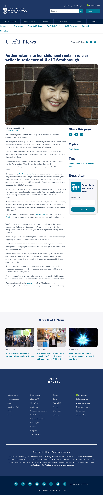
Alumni (45, 21)
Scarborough (40, 214)
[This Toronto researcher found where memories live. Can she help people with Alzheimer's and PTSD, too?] (51, 344)
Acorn (83, 5)
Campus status (94, 5)
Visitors (94, 21)
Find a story (18, 26)
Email (67, 5)
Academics (34, 407)
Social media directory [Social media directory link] (79, 484)
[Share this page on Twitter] (70, 134)
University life (34, 423)
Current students (29, 21)
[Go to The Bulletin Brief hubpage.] (76, 187)
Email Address (76, 197)
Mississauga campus (83, 403)
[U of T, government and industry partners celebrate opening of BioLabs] (19, 342)
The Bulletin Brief (53, 26)
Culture (77, 163)
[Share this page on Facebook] (76, 134)
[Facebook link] (91, 42)
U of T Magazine (71, 26)
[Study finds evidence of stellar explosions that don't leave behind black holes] (83, 344)
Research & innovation (38, 419)
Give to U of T (34, 403)
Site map (56, 415)
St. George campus (82, 399)
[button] (93, 11)
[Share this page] (81, 134)
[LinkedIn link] (44, 484)
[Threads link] (65, 484)
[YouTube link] (37, 484)
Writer (71, 166)
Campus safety (81, 415)
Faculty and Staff (62, 21)
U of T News (20, 41)
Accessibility (57, 403)
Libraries (33, 427)
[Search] (64, 11)
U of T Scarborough (88, 163)
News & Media (35, 395)
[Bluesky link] (58, 484)
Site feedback (57, 411)
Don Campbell (13, 130)
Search (81, 11)
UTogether (33, 431)
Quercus (75, 5)
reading (29, 283)
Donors (78, 21)
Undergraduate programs (38, 411)
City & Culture (74, 149)
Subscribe (83, 209)
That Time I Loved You (26, 174)
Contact (55, 395)
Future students (10, 21)
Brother (9, 217)
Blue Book (85, 26)
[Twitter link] (87, 42)
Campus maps (80, 411)
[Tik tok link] (51, 484)
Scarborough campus (83, 407)
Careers (55, 399)
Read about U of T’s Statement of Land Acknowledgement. (53, 465)
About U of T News (35, 26)
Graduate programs (36, 415)
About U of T (34, 399)
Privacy (55, 407)
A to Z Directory (35, 435)
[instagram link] (95, 42)
